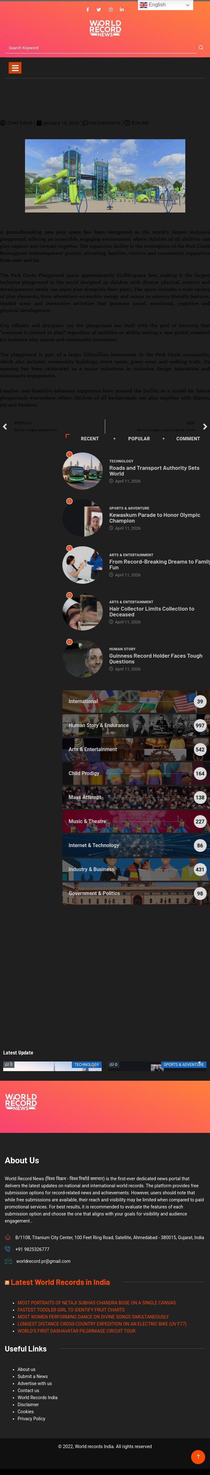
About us (27, 1369)
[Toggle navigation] (15, 68)
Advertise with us (35, 1383)
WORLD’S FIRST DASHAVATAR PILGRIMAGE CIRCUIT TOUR (76, 1331)
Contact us (28, 1390)
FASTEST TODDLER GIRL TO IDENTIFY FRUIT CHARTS (71, 1309)
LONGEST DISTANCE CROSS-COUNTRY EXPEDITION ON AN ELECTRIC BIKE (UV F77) (102, 1324)
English (153, 5)
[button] (94, 1067)
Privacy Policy (31, 1418)
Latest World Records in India (60, 1282)
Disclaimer (28, 1404)
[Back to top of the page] (198, 1457)
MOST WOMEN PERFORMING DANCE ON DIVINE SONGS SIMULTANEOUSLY (93, 1316)
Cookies (26, 1411)
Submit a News (33, 1376)
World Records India (38, 1397)
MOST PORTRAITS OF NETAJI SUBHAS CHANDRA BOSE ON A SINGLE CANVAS (97, 1302)
